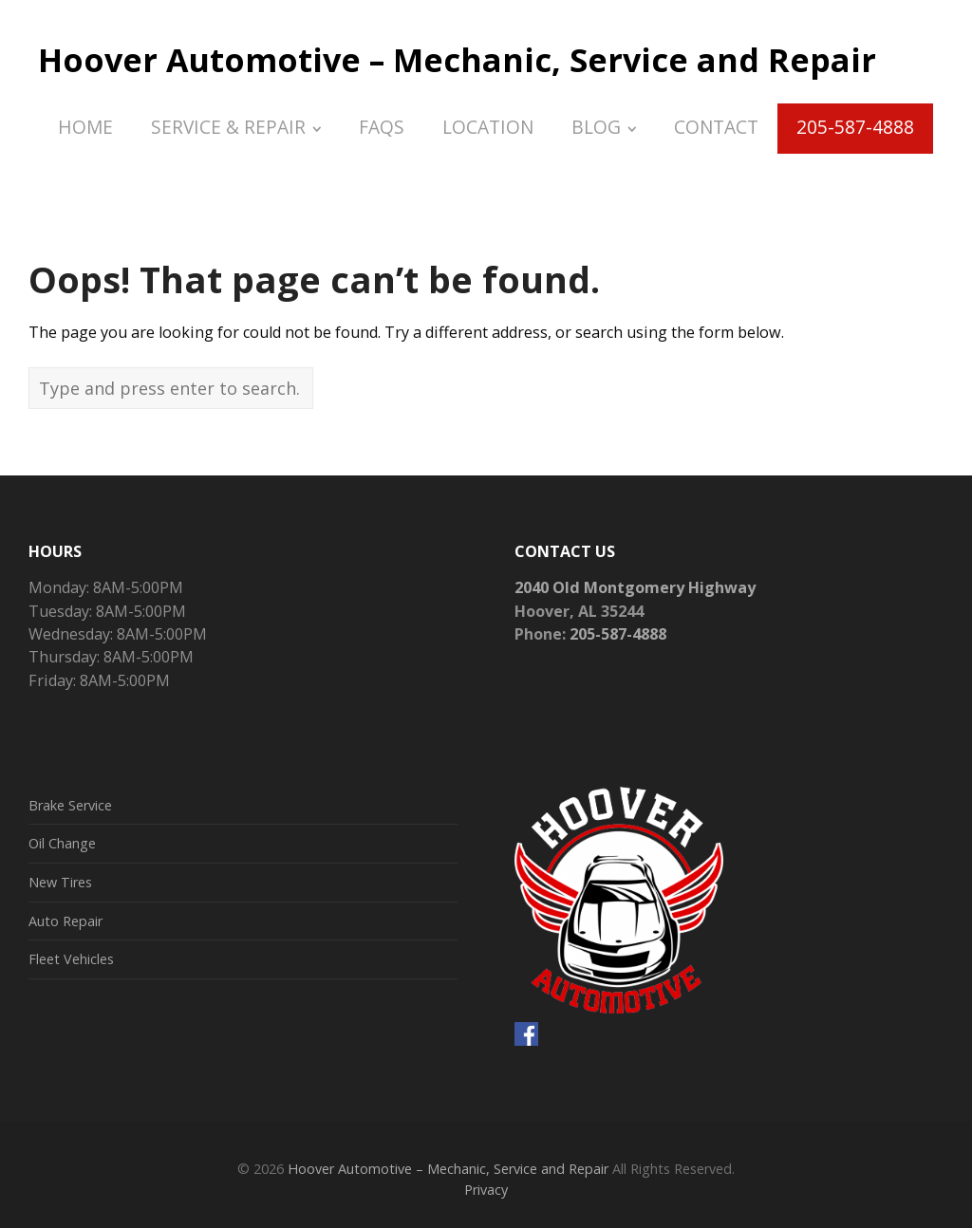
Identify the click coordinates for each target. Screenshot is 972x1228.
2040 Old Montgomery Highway (635, 587)
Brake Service (70, 805)
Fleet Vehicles (71, 959)
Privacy (486, 1190)
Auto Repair (65, 921)
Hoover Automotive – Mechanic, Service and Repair (457, 60)
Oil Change (62, 843)
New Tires (60, 882)
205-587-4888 (618, 633)
